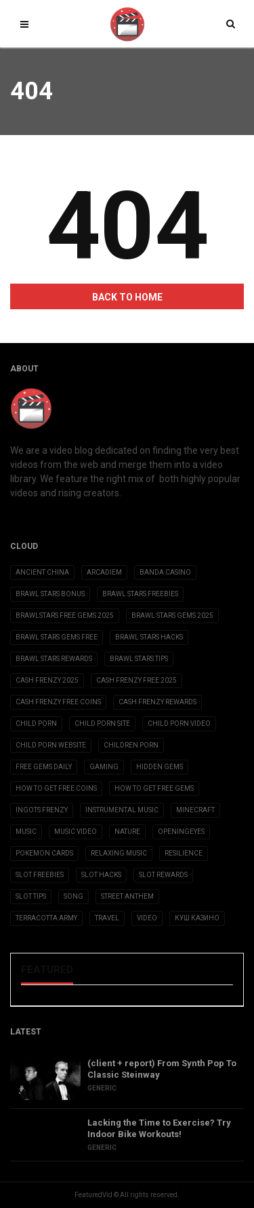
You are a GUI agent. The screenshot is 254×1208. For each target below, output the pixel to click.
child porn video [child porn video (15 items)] (179, 723)
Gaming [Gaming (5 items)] (104, 766)
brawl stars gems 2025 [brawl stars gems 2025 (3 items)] (172, 615)
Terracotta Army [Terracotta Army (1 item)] (46, 918)
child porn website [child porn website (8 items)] (51, 745)
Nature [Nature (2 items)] (127, 831)
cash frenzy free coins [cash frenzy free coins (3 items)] (58, 702)
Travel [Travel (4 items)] (107, 918)
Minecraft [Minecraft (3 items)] (195, 810)
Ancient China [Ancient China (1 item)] (42, 572)
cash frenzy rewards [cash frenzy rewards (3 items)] (157, 702)
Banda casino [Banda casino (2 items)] (165, 572)
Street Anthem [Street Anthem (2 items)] (127, 896)
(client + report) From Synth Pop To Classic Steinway (161, 1069)
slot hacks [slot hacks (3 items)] (101, 874)
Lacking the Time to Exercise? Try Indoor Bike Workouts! (159, 1128)
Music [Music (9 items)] (26, 831)
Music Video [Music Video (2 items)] (75, 831)
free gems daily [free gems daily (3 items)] (44, 766)
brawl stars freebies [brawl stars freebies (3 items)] (140, 594)
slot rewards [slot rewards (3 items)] (163, 874)
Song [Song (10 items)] (73, 896)
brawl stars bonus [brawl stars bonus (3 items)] (50, 594)
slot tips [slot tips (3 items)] (31, 896)
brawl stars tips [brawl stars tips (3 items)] (139, 658)
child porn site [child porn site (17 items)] (102, 723)
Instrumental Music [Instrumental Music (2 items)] (121, 810)
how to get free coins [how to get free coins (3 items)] (56, 788)
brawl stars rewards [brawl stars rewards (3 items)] (54, 658)
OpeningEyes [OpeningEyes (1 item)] (181, 831)
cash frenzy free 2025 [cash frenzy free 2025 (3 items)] (136, 680)
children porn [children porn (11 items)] (131, 745)
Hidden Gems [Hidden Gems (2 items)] (159, 766)
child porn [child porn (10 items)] (36, 723)
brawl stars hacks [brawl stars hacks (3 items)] (149, 637)
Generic (102, 1088)
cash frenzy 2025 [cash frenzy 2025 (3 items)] (47, 680)
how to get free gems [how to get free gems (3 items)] (154, 788)
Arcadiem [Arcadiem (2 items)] (104, 572)
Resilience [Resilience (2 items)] (184, 853)
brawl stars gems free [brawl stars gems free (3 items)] (57, 637)
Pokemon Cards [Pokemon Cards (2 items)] (44, 853)
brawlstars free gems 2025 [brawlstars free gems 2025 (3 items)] (65, 615)
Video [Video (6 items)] (147, 918)
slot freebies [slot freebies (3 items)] (40, 874)
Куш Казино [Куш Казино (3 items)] (197, 918)
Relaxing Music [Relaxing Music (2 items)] (119, 853)
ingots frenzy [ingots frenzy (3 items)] (42, 810)
